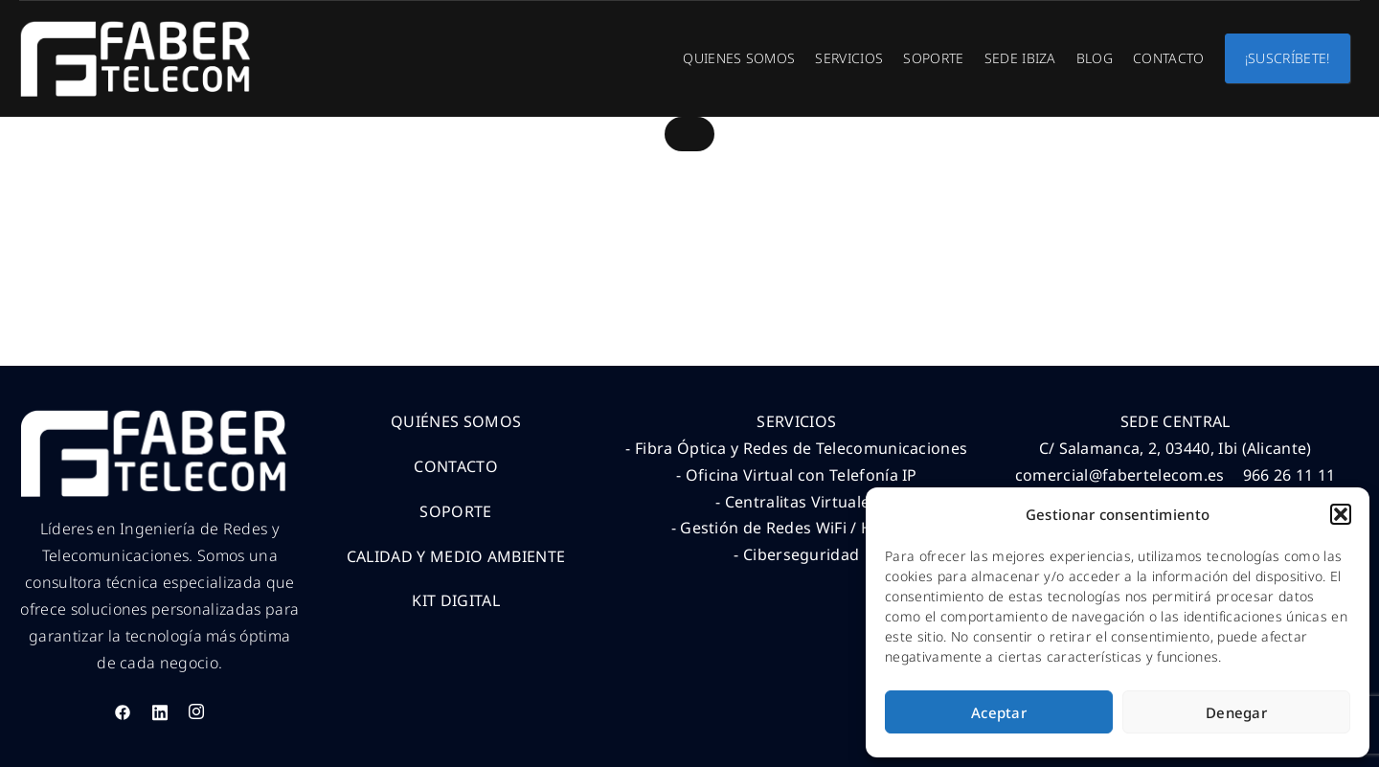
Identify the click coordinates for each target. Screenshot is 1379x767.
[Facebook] (122, 711)
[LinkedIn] (160, 711)
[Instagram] (196, 711)
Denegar (1236, 712)
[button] (1340, 514)
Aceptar (999, 712)
